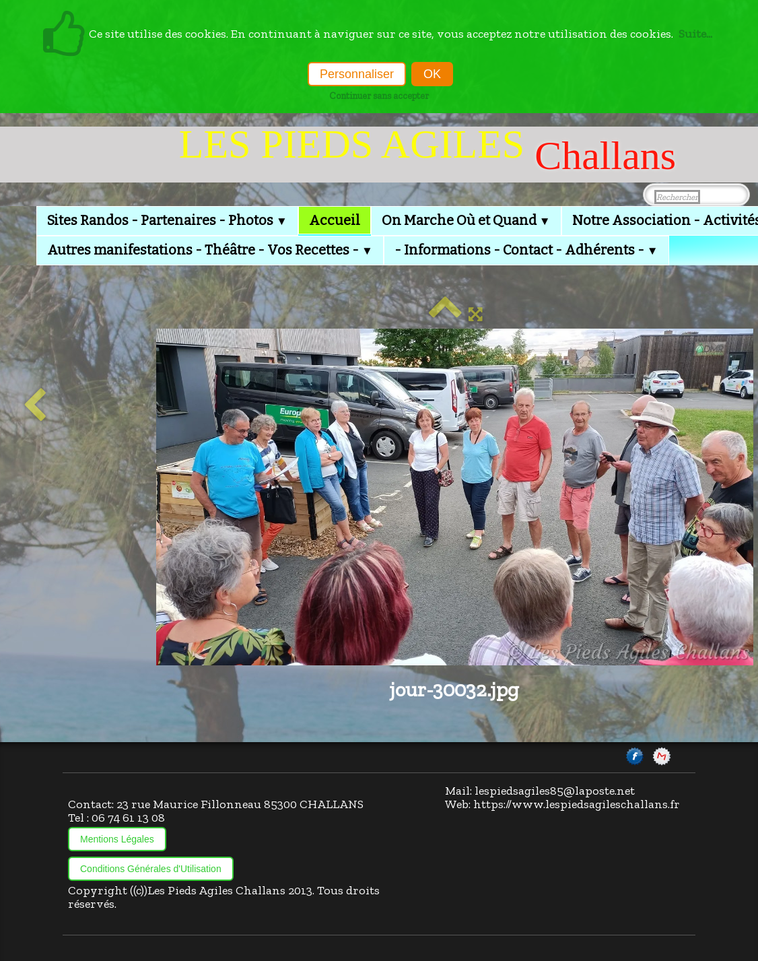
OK (432, 74)
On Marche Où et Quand (466, 220)
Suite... (695, 33)
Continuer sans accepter (379, 96)
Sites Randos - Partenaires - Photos (167, 220)
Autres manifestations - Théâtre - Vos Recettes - (210, 250)
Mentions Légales (117, 839)
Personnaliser (357, 74)
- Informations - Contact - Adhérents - (526, 250)
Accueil (334, 220)
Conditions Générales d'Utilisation (150, 868)
